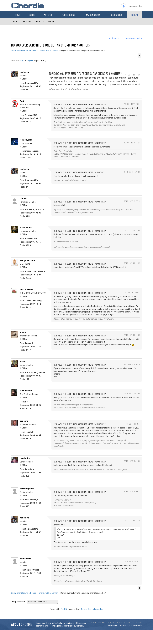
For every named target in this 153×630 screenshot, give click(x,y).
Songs (32, 15)
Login (51, 22)
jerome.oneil (26, 227)
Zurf (22, 101)
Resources (116, 15)
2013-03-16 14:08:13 (132, 561)
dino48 (23, 198)
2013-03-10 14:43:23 (132, 142)
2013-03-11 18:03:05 (132, 335)
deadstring (25, 458)
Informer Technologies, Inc (91, 609)
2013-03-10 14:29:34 (132, 104)
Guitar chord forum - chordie (23, 51)
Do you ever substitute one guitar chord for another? (50, 44)
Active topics (114, 38)
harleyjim (24, 72)
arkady (23, 332)
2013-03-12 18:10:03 (132, 461)
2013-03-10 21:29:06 (132, 230)
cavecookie (25, 558)
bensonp (24, 421)
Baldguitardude (27, 260)
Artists (48, 15)
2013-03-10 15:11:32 (132, 172)
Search (27, 22)
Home (18, 15)
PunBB (64, 609)
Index (16, 22)
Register (39, 22)
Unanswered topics (133, 38)
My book (93, 15)
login (22, 60)
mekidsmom (26, 390)
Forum (134, 15)
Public (68, 15)
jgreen (23, 361)
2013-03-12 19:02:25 (132, 520)
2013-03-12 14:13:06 (132, 393)
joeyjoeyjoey (26, 140)
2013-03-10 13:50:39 (132, 75)
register (30, 60)
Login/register (135, 6)
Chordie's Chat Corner (48, 51)
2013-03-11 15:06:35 (132, 263)
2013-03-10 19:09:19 (132, 201)
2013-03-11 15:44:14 (132, 292)
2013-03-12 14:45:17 (132, 424)
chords (138, 626)
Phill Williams (26, 289)
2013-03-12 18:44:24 (132, 491)
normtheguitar (27, 488)
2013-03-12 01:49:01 (132, 364)
